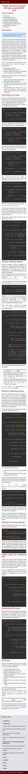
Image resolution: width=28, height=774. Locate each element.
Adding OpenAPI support (9, 25)
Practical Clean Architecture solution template (14, 746)
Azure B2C (5, 760)
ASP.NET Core (6, 723)
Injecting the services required (10, 22)
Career (4, 765)
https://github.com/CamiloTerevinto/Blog (12, 701)
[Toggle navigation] (25, 2)
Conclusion (6, 27)
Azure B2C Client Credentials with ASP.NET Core (14, 726)
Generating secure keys (9, 17)
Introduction (6, 16)
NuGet (19, 35)
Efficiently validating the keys (10, 20)
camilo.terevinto (5, 2)
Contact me (20, 772)
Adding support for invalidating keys (12, 23)
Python (4, 768)
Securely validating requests (10, 19)
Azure (4, 757)
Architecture (6, 721)
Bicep (4, 763)
